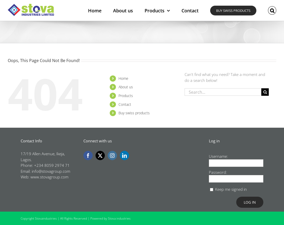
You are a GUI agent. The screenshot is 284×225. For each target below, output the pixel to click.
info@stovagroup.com (51, 171)
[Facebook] (88, 155)
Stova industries (119, 218)
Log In (250, 202)
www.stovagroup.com (49, 176)
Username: (218, 156)
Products (126, 95)
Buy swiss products (134, 112)
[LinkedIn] (124, 155)
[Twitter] (100, 155)
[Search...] (223, 92)
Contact (125, 104)
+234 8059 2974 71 (52, 165)
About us (126, 86)
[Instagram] (112, 155)
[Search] (265, 92)
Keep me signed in (231, 189)
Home (123, 78)
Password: (218, 172)
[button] (272, 10)
